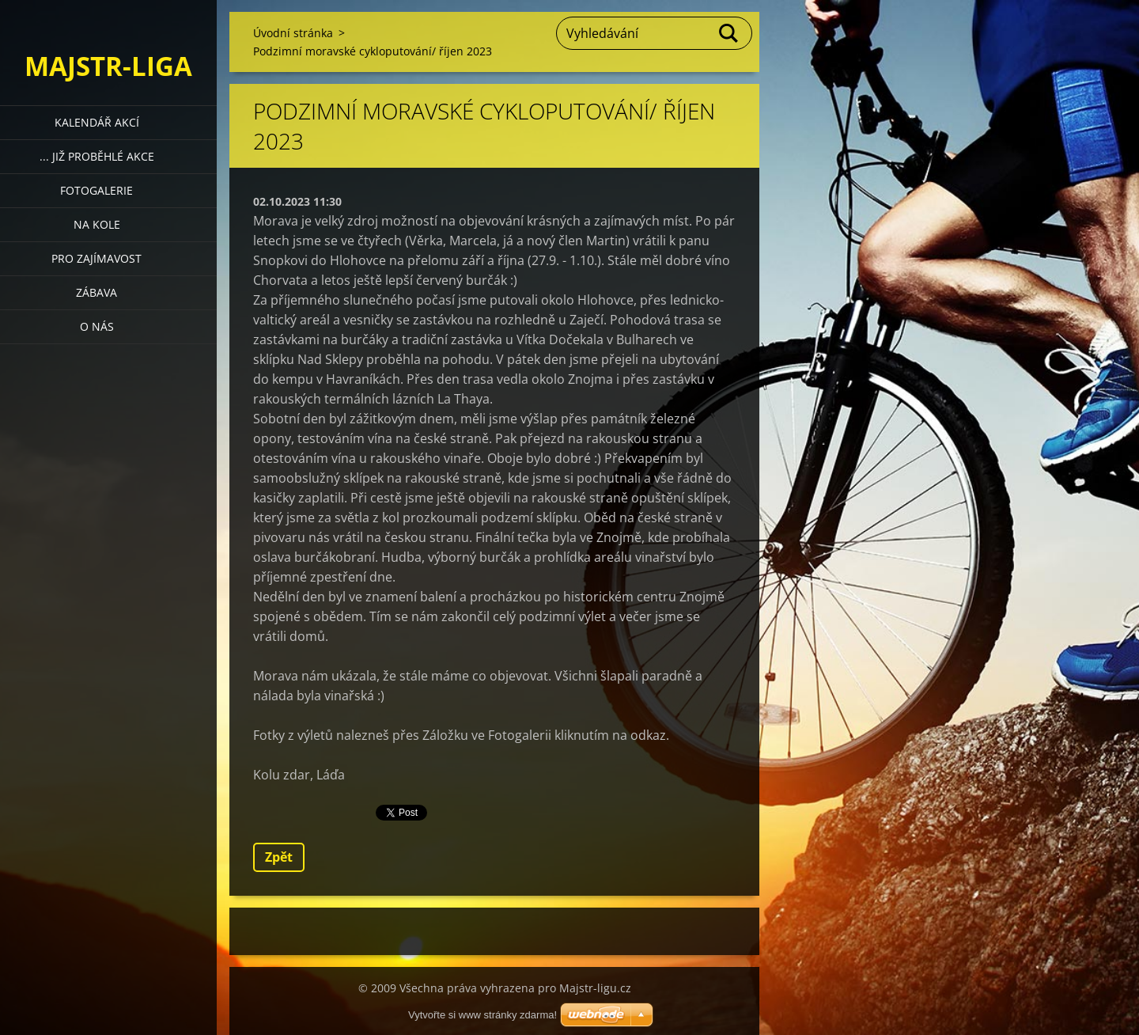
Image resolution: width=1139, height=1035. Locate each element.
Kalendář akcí (97, 122)
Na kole (97, 224)
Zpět (279, 857)
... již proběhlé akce (97, 156)
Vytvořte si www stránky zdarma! (482, 1015)
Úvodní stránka (293, 32)
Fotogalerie (96, 190)
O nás (97, 326)
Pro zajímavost (96, 258)
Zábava (96, 292)
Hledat (729, 33)
